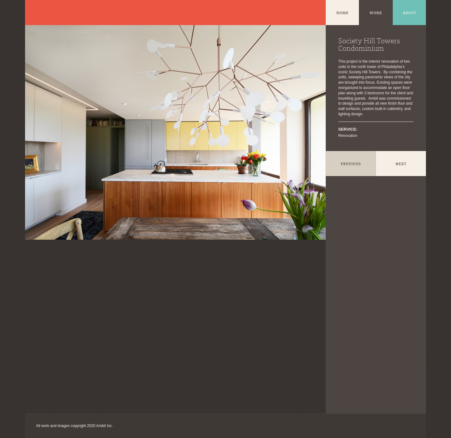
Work (376, 13)
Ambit (42, 12)
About (409, 13)
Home (342, 13)
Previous (351, 164)
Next (401, 164)
